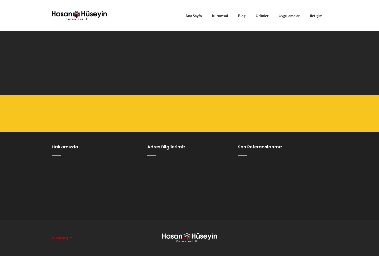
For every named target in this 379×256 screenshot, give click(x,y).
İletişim (316, 16)
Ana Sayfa (193, 16)
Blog (242, 16)
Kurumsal (220, 16)
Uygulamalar (289, 16)
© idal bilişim (62, 238)
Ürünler (262, 16)
